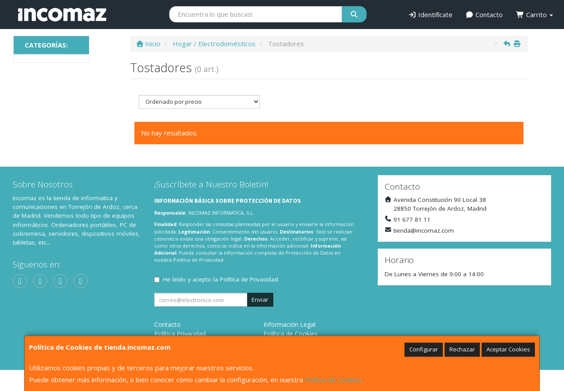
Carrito (534, 14)
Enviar (260, 299)
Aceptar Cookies (508, 349)
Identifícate (430, 14)
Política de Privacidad (198, 259)
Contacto (484, 14)
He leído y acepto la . (221, 279)
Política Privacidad (180, 333)
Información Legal (289, 324)
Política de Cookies (333, 379)
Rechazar (462, 349)
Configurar (423, 349)
